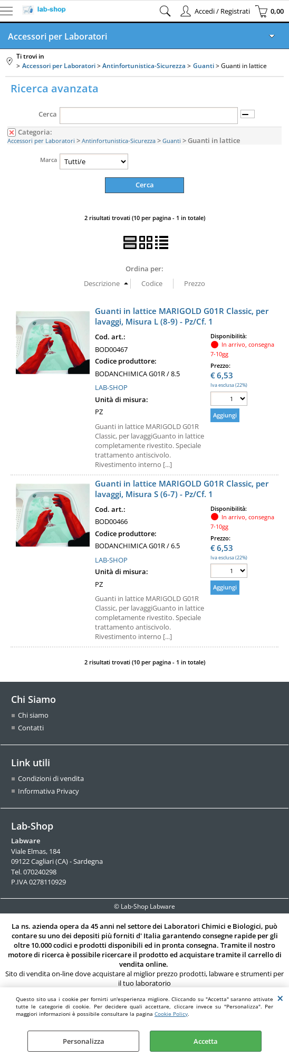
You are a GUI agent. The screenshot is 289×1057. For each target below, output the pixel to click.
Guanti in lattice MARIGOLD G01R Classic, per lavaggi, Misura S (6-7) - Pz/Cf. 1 (181, 488)
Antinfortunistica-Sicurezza (119, 141)
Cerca (47, 114)
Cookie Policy (171, 1013)
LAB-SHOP (111, 387)
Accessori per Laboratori (57, 36)
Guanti (171, 141)
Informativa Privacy (48, 791)
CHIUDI (280, 998)
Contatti (31, 727)
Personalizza (83, 1041)
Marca (48, 160)
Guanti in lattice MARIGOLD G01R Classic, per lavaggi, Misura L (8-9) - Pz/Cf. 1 (181, 316)
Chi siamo (33, 715)
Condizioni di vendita (51, 778)
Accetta (206, 1041)
